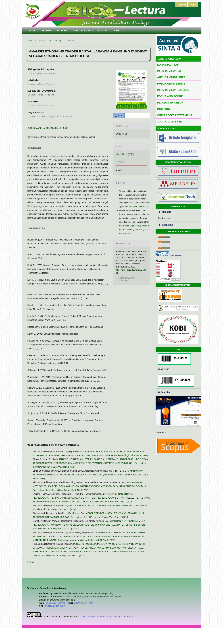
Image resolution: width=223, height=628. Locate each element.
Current (46, 30)
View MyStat (176, 255)
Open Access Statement (174, 115)
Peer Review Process (173, 90)
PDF (120, 115)
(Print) (83, 603)
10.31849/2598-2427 (55, 606)
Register (181, 4)
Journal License (169, 121)
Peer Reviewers (169, 71)
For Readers (164, 212)
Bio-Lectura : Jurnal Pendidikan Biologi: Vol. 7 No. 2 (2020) (105, 501)
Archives (62, 30)
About (118, 30)
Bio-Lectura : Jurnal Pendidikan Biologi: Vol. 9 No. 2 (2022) (120, 455)
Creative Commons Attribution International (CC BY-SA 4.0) (105, 616)
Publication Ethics (171, 83)
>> (33, 562)
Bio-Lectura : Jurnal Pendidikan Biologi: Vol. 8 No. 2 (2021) (61, 490)
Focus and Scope (170, 96)
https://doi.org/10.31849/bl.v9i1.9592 (50, 128)
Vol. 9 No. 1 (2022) (57, 40)
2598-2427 (164, 369)
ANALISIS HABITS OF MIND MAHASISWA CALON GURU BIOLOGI (101, 505)
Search (188, 30)
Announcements (83, 30)
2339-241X (164, 391)
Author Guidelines (171, 77)
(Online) (56, 603)
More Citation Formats (126, 279)
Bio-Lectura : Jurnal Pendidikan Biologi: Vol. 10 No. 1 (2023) (86, 540)
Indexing (163, 109)
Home (32, 30)
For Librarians (165, 225)
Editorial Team (168, 64)
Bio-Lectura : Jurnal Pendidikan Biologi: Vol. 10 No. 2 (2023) (100, 517)
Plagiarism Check (170, 102)
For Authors (164, 218)
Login (193, 4)
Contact (103, 30)
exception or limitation (138, 206)
